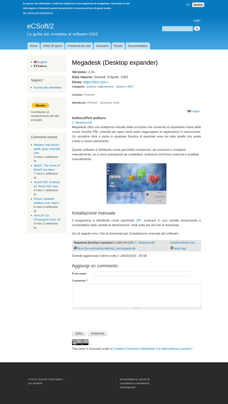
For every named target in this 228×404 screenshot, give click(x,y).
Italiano (40, 66)
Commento (80, 280)
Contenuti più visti (79, 46)
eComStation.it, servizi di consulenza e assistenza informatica (134, 383)
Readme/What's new (182, 242)
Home (34, 46)
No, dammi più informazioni (38, 12)
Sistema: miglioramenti (99, 86)
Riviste (118, 46)
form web (55, 379)
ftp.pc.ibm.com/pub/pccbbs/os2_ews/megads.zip (106, 248)
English (40, 62)
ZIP (138, 220)
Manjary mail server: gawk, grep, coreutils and (47, 148)
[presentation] (100, 318)
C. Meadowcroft (82, 122)
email (37, 383)
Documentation (138, 46)
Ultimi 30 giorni (52, 46)
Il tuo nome (79, 273)
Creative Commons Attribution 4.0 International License (152, 349)
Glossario (102, 46)
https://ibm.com (95, 82)
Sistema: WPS (124, 86)
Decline (198, 4)
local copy (178, 248)
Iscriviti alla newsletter (48, 87)
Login (197, 20)
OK (188, 4)
